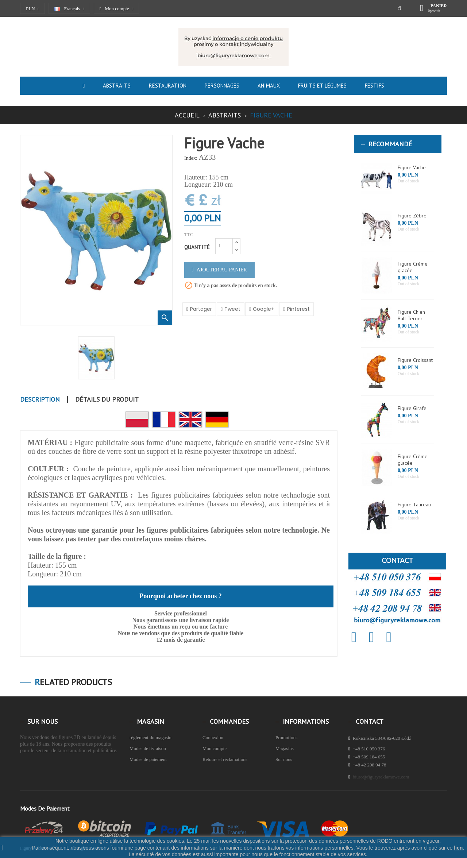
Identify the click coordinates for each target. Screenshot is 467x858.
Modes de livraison (148, 748)
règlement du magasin (150, 737)
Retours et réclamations (224, 759)
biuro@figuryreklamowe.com (381, 777)
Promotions (286, 737)
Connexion (212, 737)
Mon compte (214, 748)
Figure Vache (412, 167)
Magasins (284, 748)
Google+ (263, 309)
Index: (190, 158)
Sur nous (283, 759)
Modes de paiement (148, 759)
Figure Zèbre (412, 215)
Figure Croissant (415, 360)
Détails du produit (107, 399)
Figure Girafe (412, 408)
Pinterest (298, 309)
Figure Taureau (414, 504)
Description (40, 399)
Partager (201, 309)
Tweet (232, 309)
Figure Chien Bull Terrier (411, 315)
